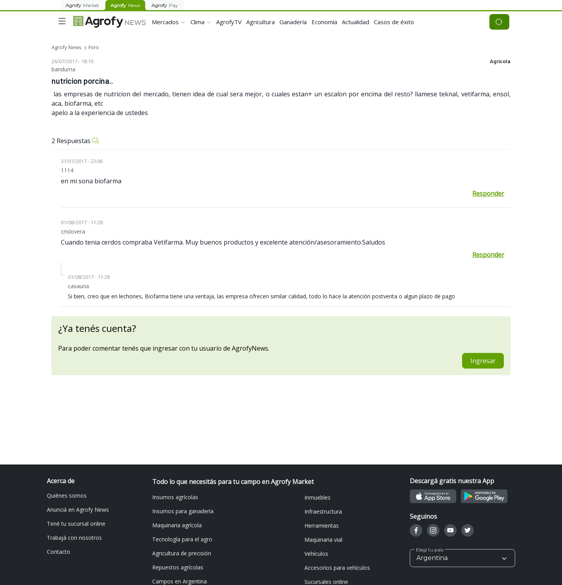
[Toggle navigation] (62, 21)
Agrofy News (67, 47)
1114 (67, 170)
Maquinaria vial (323, 539)
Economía (324, 22)
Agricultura (260, 22)
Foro (94, 47)
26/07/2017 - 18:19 (72, 61)
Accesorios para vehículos (337, 567)
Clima (197, 22)
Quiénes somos (67, 495)
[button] (462, 558)
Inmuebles (317, 497)
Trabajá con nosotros (74, 537)
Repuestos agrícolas (177, 567)
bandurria (63, 69)
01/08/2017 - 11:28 (82, 222)
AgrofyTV (229, 22)
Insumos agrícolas (175, 497)
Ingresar (483, 360)
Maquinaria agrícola (177, 525)
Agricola (500, 61)
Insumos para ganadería (182, 511)
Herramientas (321, 525)
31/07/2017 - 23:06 (82, 161)
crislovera (73, 231)
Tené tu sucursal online (76, 523)
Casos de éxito (394, 22)
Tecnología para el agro (182, 539)
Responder (488, 193)
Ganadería (293, 22)
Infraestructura (323, 511)
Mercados (165, 22)
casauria (78, 286)
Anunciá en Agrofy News (78, 509)
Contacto (58, 551)
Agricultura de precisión (181, 553)
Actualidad (355, 22)
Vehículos (316, 553)
